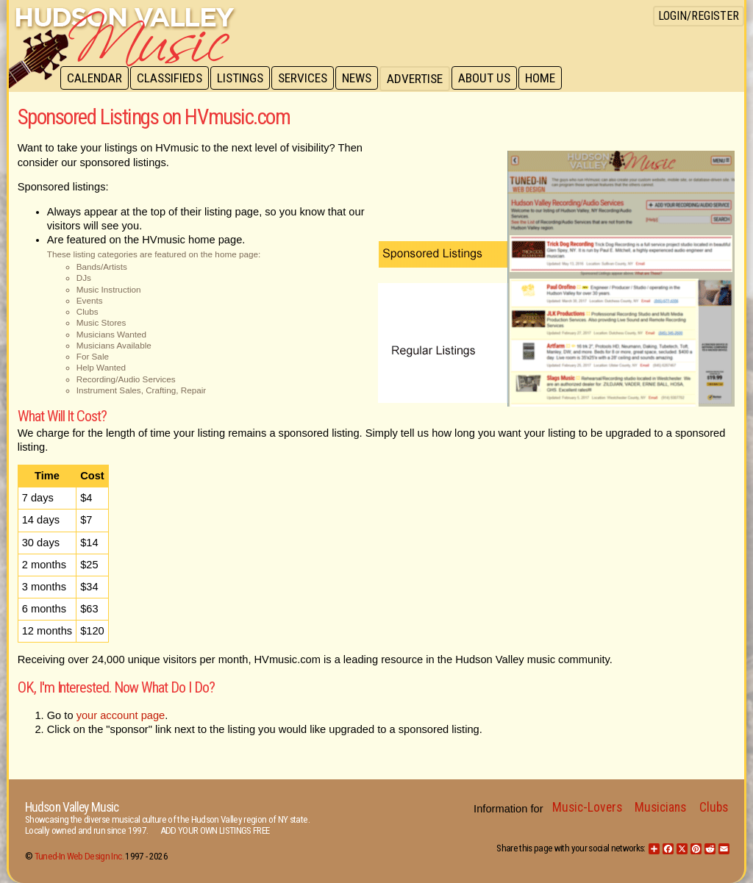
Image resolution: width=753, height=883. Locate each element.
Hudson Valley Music (71, 807)
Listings (244, 78)
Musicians (660, 807)
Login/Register (698, 16)
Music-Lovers (587, 807)
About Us (492, 78)
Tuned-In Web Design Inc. (79, 856)
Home (550, 78)
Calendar (95, 78)
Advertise (422, 78)
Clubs (713, 807)
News (363, 78)
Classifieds (171, 78)
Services (307, 78)
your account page (120, 715)
